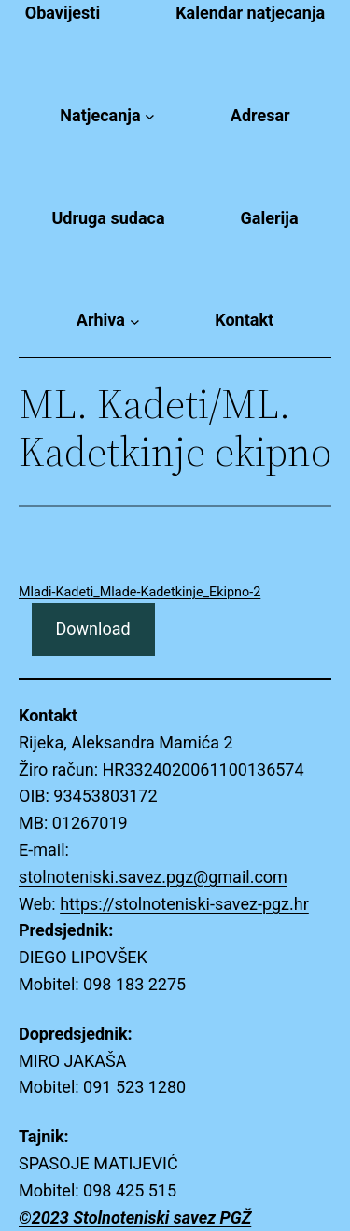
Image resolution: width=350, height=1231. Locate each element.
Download (92, 628)
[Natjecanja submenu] (150, 116)
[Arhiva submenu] (135, 320)
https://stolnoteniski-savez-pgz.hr (184, 904)
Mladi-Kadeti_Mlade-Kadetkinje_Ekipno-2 (139, 592)
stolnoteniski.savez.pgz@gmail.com (153, 877)
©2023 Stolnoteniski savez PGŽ (135, 1217)
